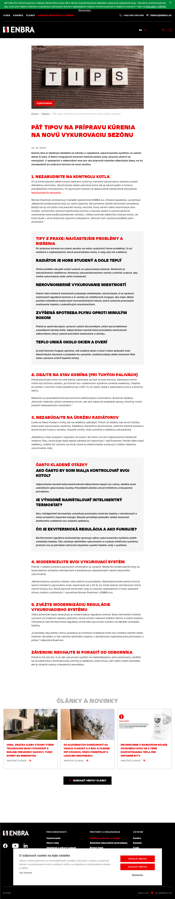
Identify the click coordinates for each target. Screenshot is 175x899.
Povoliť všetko (137, 859)
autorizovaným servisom (46, 192)
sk (140, 30)
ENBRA (16, 833)
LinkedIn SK (25, 846)
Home (35, 113)
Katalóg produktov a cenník (56, 15)
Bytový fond (96, 847)
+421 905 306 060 (133, 15)
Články (30, 15)
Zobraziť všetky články (90, 780)
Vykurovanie (44, 103)
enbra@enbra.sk (161, 15)
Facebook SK (5, 846)
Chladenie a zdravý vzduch (61, 847)
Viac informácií (25, 872)
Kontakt (137, 842)
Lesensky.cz (165, 893)
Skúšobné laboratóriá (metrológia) (108, 842)
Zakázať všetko (137, 867)
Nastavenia (137, 875)
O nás (6, 15)
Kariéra (18, 15)
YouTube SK (15, 846)
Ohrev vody (52, 842)
